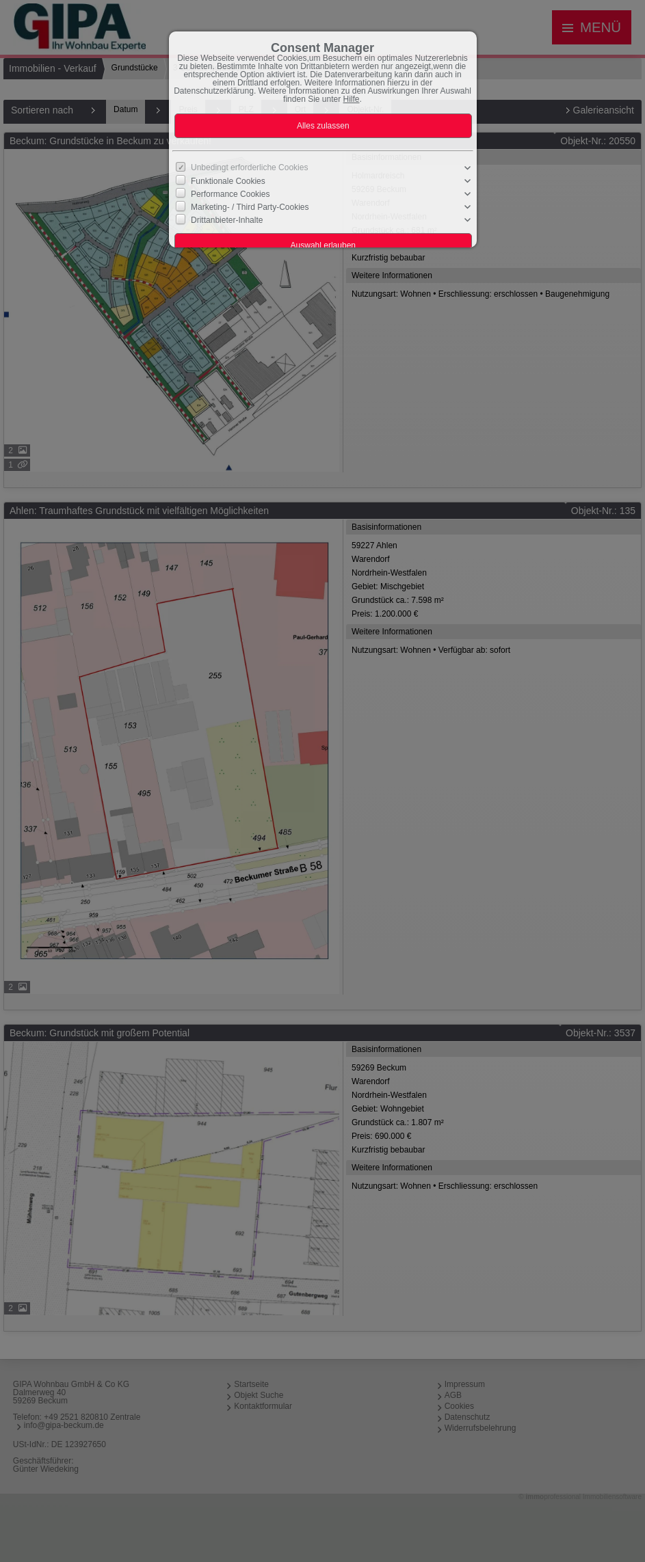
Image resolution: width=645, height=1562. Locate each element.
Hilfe (351, 99)
